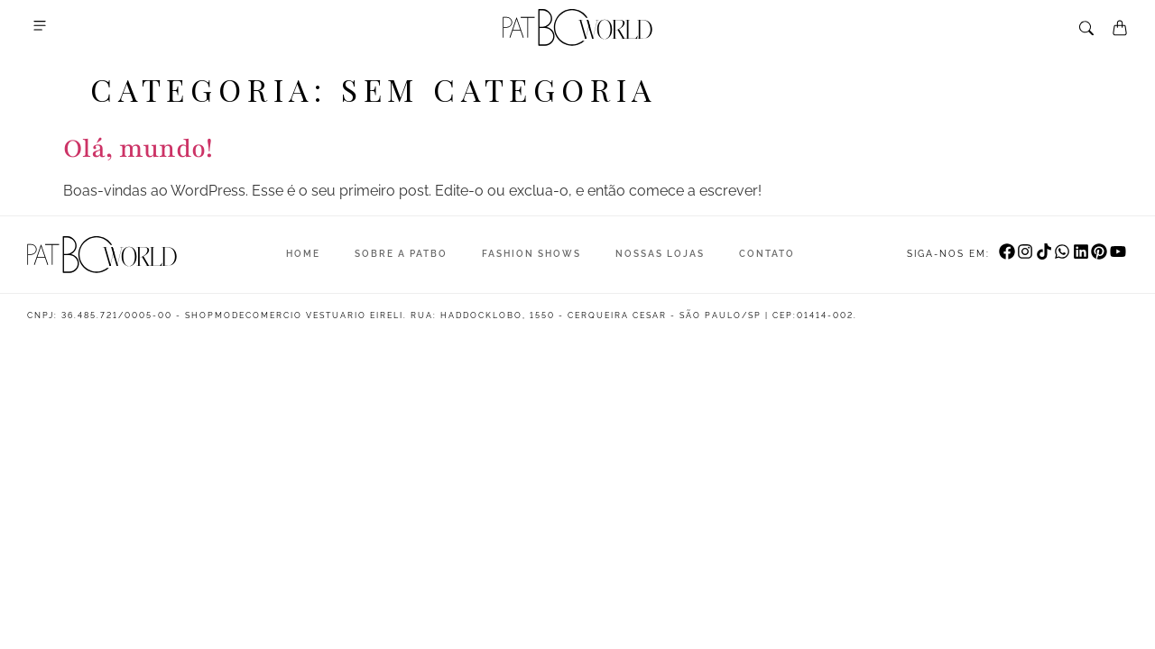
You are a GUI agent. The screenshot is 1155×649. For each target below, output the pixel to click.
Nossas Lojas (660, 254)
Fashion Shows (531, 254)
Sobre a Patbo (401, 254)
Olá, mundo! (138, 149)
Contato (767, 254)
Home (303, 254)
